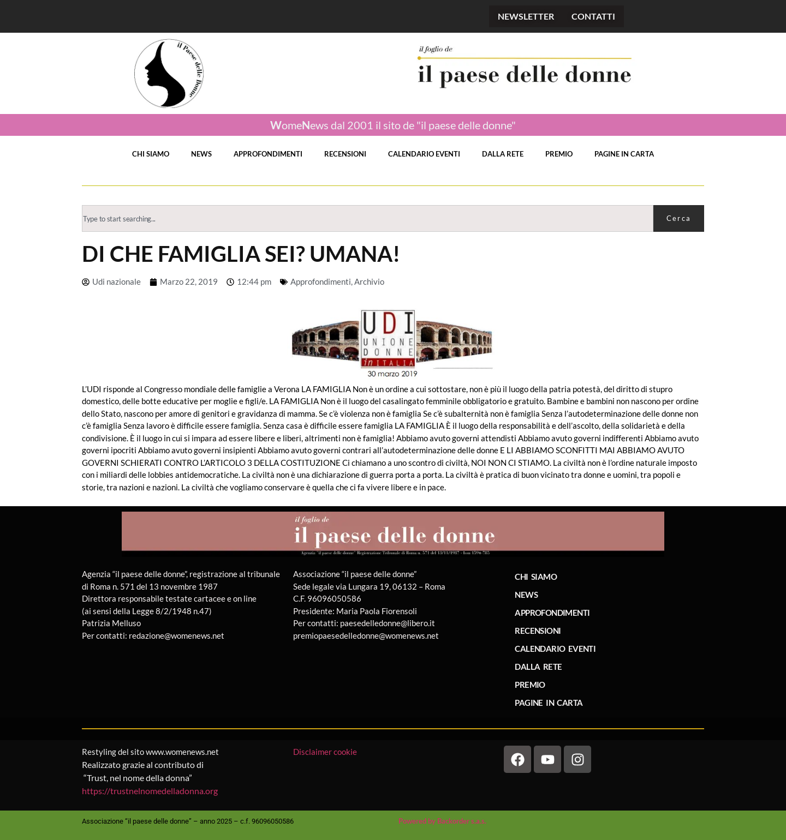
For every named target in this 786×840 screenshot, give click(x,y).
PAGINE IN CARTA (624, 153)
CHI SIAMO (150, 153)
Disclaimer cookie (326, 752)
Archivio (369, 281)
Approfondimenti (320, 281)
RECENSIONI (345, 153)
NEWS (201, 153)
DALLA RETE (502, 153)
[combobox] (367, 218)
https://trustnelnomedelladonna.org (150, 790)
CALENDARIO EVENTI (424, 153)
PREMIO (559, 153)
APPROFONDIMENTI (268, 153)
